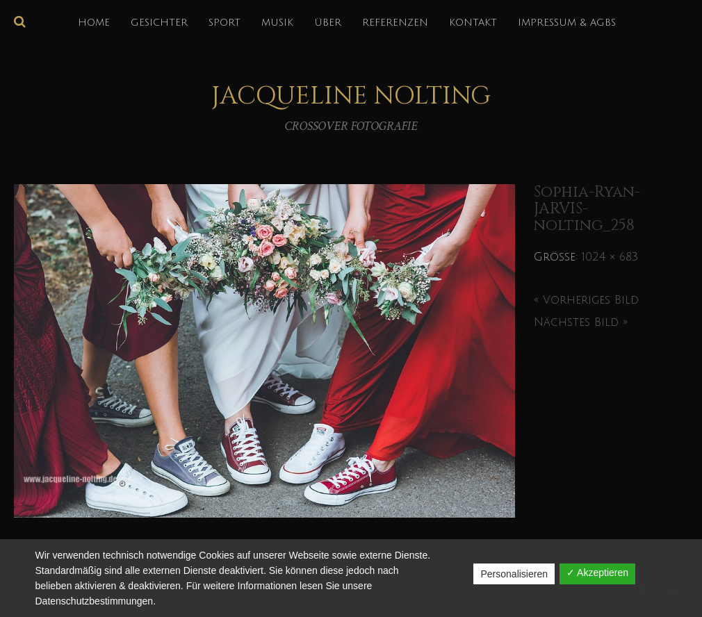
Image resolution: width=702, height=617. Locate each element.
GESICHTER (159, 22)
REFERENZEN (395, 22)
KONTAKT (473, 22)
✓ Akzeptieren (597, 572)
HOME (94, 22)
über (327, 22)
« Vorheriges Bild (586, 300)
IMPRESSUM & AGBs (567, 22)
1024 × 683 (610, 257)
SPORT (224, 22)
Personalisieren (514, 573)
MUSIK (277, 22)
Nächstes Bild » (581, 322)
